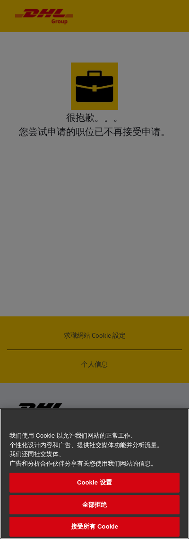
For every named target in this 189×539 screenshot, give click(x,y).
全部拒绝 (94, 504)
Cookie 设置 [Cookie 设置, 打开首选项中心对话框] (94, 482)
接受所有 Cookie (94, 526)
